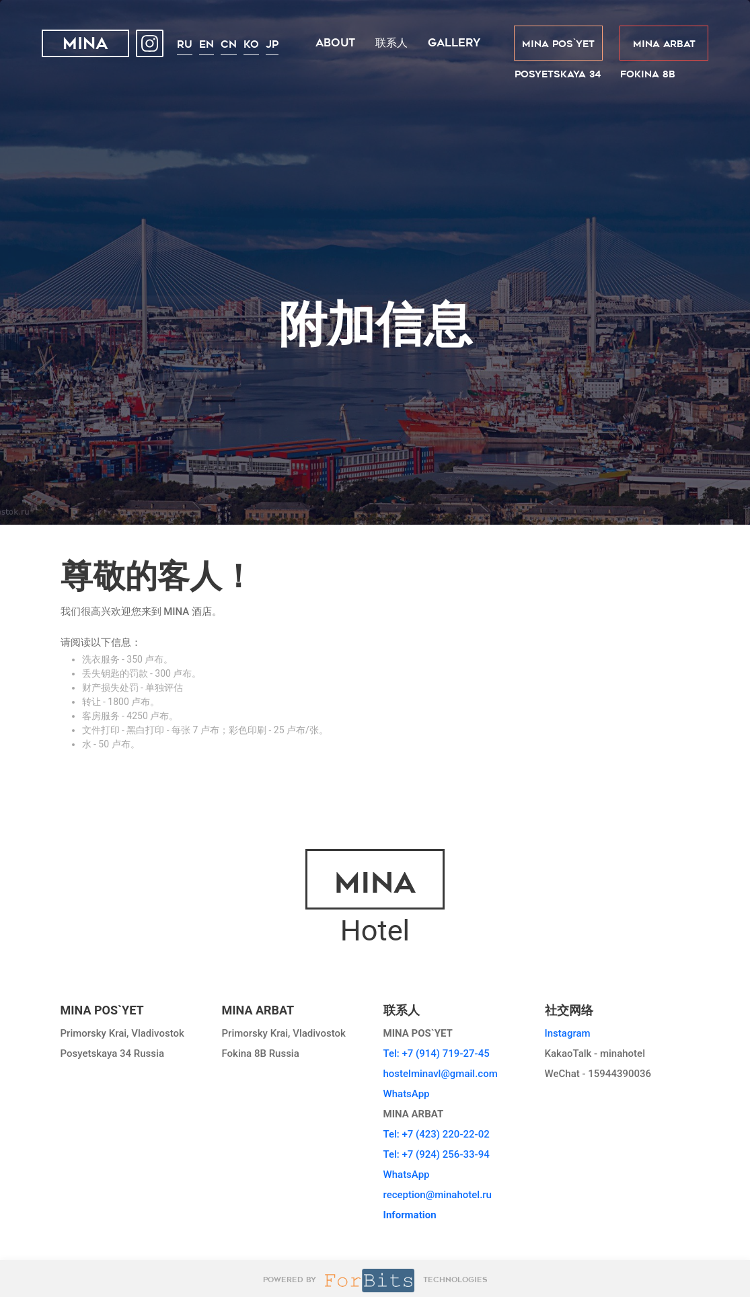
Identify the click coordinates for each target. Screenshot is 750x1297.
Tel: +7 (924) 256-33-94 (436, 1154)
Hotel (375, 898)
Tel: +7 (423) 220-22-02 (436, 1134)
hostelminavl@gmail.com (440, 1074)
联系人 (391, 42)
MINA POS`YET (558, 43)
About (335, 42)
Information (410, 1215)
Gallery (454, 42)
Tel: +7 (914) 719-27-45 (436, 1053)
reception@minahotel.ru (437, 1195)
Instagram (568, 1033)
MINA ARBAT (664, 43)
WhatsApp (406, 1094)
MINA (85, 45)
